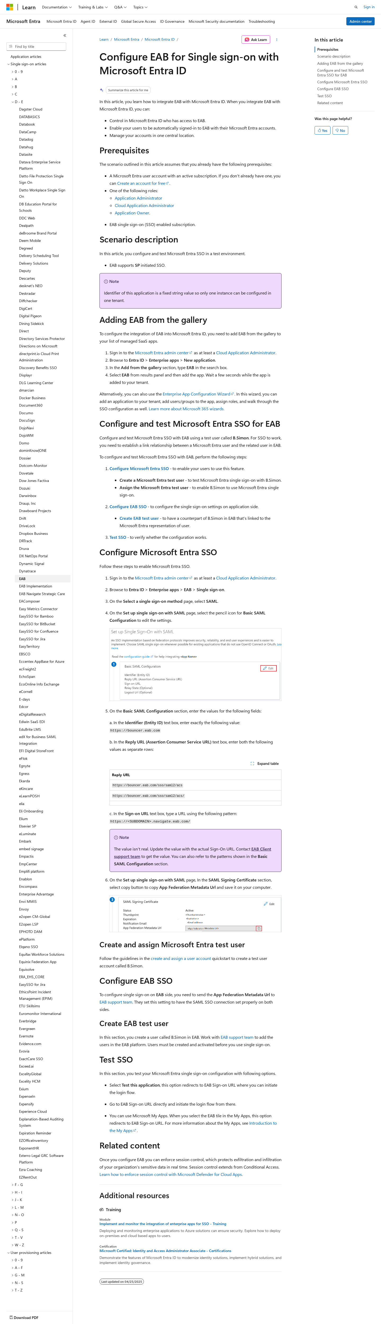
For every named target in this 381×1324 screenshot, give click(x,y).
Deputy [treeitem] (25, 269)
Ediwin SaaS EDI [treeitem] (32, 720)
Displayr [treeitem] (25, 373)
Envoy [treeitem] (24, 907)
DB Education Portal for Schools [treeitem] (38, 206)
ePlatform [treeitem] (27, 937)
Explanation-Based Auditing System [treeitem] (41, 1121)
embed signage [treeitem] (31, 847)
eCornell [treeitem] (25, 690)
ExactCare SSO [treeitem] (31, 1057)
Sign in (369, 6)
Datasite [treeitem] (25, 152)
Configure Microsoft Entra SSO (139, 468)
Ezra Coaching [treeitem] (30, 1168)
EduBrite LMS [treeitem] (30, 727)
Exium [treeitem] (24, 1087)
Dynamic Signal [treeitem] (31, 562)
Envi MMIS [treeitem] (28, 900)
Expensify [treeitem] (26, 1102)
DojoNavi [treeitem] (26, 426)
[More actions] (277, 39)
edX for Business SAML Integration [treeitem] (37, 738)
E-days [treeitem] (24, 697)
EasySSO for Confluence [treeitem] (38, 629)
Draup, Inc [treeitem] (27, 501)
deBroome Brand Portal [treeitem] (38, 231)
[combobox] (36, 46)
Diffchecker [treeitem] (28, 299)
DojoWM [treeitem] (26, 433)
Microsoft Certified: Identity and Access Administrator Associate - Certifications (165, 1250)
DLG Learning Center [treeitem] (36, 381)
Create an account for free (141, 183)
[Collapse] (64, 35)
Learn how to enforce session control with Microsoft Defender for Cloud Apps (170, 1174)
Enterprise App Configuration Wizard (196, 394)
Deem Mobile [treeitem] (30, 239)
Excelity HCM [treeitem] (29, 1079)
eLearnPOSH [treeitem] (29, 794)
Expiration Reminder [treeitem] (35, 1131)
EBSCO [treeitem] (24, 652)
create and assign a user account (181, 958)
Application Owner (132, 212)
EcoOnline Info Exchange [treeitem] (39, 682)
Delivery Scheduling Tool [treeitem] (39, 254)
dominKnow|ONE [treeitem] (33, 449)
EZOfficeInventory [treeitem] (33, 1139)
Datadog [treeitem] (26, 137)
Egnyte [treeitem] (24, 764)
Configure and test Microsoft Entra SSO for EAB (340, 72)
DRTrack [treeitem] (25, 539)
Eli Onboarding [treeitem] (31, 809)
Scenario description (333, 56)
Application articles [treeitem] (26, 55)
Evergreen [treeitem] (27, 1027)
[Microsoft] (9, 7)
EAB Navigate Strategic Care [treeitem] (42, 592)
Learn (103, 39)
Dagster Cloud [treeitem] (30, 107)
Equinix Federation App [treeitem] (37, 960)
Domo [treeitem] (24, 441)
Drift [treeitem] (22, 517)
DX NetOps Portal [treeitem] (33, 554)
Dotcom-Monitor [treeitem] (33, 464)
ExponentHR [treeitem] (29, 1146)
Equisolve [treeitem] (26, 968)
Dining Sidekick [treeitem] (31, 322)
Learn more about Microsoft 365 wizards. (186, 408)
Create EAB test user (139, 518)
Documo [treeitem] (26, 411)
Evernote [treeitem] (26, 1034)
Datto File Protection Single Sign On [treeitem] (41, 178)
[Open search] (356, 7)
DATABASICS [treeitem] (29, 115)
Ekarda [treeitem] (24, 779)
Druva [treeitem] (24, 547)
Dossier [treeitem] (25, 456)
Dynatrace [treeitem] (27, 569)
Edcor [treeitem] (23, 705)
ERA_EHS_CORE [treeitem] (31, 975)
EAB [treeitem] (22, 577)
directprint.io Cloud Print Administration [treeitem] (39, 355)
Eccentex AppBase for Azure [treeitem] (41, 660)
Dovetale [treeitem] (26, 471)
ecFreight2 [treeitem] (27, 667)
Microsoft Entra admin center (162, 352)
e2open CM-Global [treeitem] (34, 915)
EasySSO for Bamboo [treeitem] (36, 614)
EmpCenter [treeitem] (28, 862)
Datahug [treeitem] (26, 145)
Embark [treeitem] (25, 839)
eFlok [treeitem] (23, 757)
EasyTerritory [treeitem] (29, 644)
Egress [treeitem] (24, 772)
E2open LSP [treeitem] (28, 922)
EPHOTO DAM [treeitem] (30, 930)
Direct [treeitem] (24, 329)
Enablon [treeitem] (25, 877)
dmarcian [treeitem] (26, 388)
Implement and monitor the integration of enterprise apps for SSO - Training (162, 1223)
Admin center (361, 21)
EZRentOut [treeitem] (28, 1175)
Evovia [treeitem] (24, 1049)
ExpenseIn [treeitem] (27, 1094)
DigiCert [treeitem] (25, 307)
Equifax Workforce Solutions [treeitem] (41, 952)
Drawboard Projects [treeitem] (35, 509)
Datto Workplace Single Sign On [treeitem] (42, 192)
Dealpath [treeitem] (26, 224)
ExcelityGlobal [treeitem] (30, 1072)
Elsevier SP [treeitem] (27, 824)
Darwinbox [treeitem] (27, 494)
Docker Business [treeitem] (32, 396)
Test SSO (118, 537)
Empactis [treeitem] (26, 854)
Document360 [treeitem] (31, 403)
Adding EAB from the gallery (340, 63)
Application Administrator (138, 198)
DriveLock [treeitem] (27, 524)
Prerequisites (327, 49)
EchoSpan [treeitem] (27, 675)
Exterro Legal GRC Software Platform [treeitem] (41, 1157)
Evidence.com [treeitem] (30, 1042)
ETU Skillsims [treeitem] (29, 1004)
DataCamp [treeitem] (27, 130)
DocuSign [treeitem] (27, 418)
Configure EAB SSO (128, 506)
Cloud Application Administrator (144, 205)
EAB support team (115, 1002)
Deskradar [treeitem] (27, 292)
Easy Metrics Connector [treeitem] (38, 607)
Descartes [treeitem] (27, 276)
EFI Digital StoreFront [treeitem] (36, 749)
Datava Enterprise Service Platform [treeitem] (39, 164)
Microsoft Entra (126, 39)
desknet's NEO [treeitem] (31, 284)
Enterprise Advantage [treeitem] (36, 892)
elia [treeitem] (21, 802)
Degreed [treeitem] (26, 246)
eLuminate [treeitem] (27, 832)
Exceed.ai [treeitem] (26, 1064)
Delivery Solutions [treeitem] (33, 261)
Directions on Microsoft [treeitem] (38, 344)
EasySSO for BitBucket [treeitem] (37, 622)
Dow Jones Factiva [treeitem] (34, 479)
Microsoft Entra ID (160, 39)
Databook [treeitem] (27, 122)
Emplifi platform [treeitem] (31, 869)
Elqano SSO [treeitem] (28, 945)
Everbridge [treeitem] (27, 1019)
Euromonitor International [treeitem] (40, 1012)
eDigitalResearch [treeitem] (32, 712)
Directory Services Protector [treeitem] (42, 337)
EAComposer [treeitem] (29, 599)
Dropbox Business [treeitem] (33, 532)
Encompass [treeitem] (28, 885)
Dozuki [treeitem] (24, 486)
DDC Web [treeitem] (27, 216)
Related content (330, 102)
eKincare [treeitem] (26, 787)
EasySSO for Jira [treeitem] (32, 637)
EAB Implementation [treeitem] (35, 584)
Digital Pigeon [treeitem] (30, 314)
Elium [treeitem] (23, 817)
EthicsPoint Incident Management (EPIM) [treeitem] (35, 994)
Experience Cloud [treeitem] (33, 1109)
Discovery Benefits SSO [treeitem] (38, 366)
